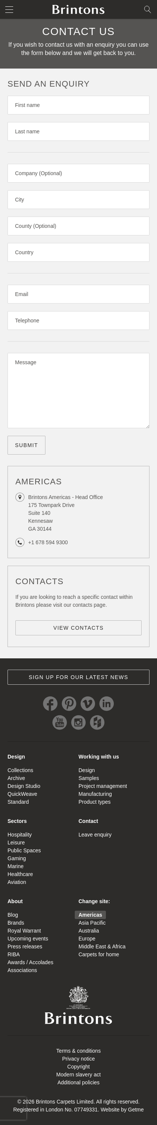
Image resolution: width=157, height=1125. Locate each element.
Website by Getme (122, 1110)
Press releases (25, 946)
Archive (16, 778)
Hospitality (20, 835)
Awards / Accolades (30, 962)
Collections (20, 770)
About (15, 901)
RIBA (14, 954)
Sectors (17, 821)
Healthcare (20, 874)
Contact (88, 821)
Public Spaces (24, 850)
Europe (86, 939)
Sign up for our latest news (78, 677)
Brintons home (78, 9)
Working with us (98, 757)
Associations (22, 970)
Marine (16, 866)
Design (16, 757)
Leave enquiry (95, 835)
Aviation (17, 882)
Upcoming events (28, 939)
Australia (88, 931)
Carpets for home (98, 954)
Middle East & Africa (101, 946)
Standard (18, 802)
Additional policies (78, 1082)
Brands (16, 923)
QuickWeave (22, 794)
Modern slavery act (78, 1075)
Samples (88, 778)
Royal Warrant (24, 931)
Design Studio (24, 786)
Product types (94, 802)
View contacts (78, 628)
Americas (90, 915)
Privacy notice (78, 1059)
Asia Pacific (92, 923)
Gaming (17, 858)
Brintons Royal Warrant (78, 1005)
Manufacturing (95, 794)
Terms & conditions (78, 1051)
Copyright (78, 1067)
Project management (102, 786)
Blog (13, 915)
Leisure (16, 843)
